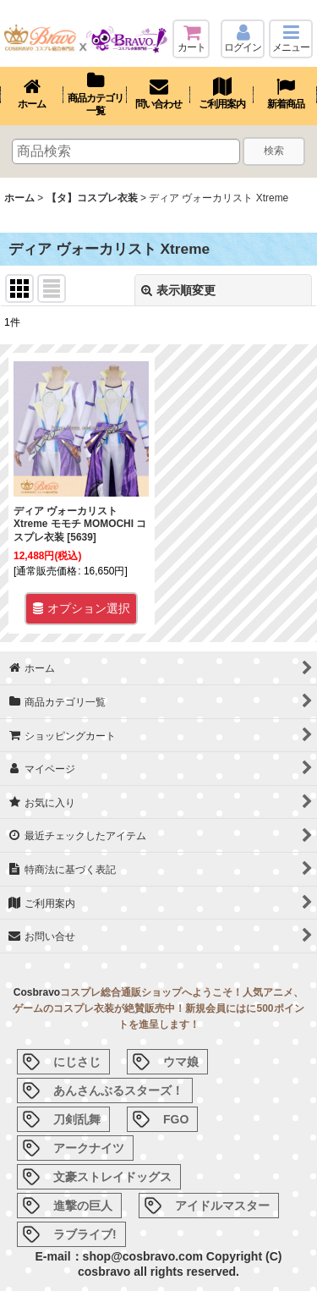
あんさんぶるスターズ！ (118, 1090)
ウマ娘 (181, 1062)
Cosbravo (37, 992)
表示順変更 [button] (178, 290)
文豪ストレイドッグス (112, 1177)
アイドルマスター (222, 1205)
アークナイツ (88, 1148)
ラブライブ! (85, 1234)
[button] (291, 38)
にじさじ (77, 1062)
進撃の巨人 (82, 1205)
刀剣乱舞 (77, 1119)
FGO (176, 1119)
